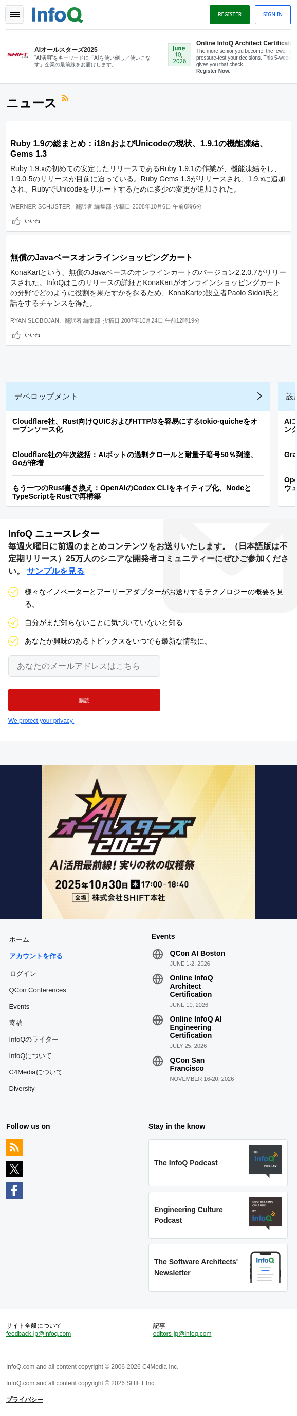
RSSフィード (66, 99)
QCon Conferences (37, 990)
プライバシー (24, 1399)
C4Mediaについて (36, 1072)
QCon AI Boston (198, 953)
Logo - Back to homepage (57, 13)
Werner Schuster (40, 206)
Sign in (273, 14)
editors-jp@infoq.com (182, 1333)
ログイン (23, 973)
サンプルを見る (55, 571)
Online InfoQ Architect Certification (191, 986)
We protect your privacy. (41, 720)
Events (19, 1006)
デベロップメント (46, 396)
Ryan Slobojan (34, 320)
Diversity (22, 1088)
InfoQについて (30, 1056)
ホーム (19, 939)
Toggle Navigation (14, 14)
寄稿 (16, 1023)
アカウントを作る (36, 956)
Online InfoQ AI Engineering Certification (196, 1027)
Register (230, 14)
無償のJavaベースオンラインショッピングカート (101, 257)
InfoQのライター (34, 1039)
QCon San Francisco (187, 1064)
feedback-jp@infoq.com (38, 1333)
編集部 (103, 206)
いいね (32, 220)
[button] (84, 700)
